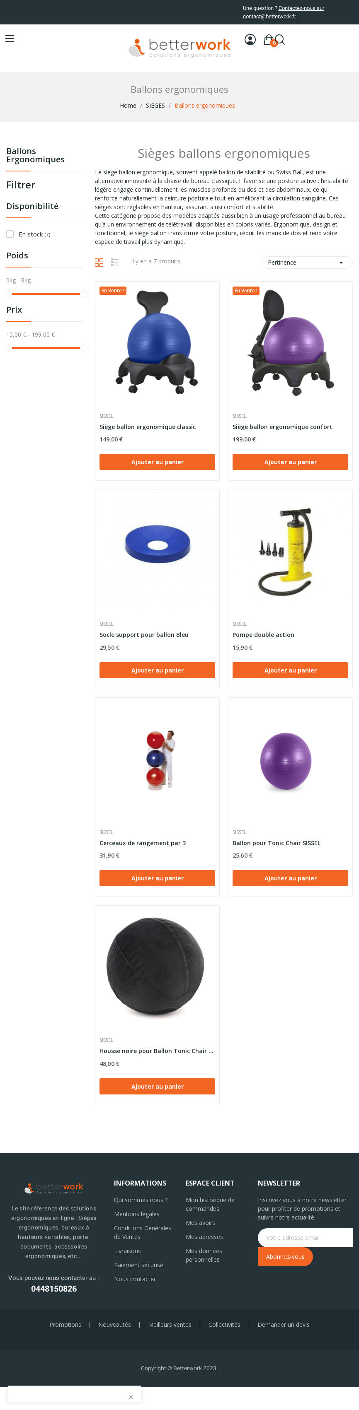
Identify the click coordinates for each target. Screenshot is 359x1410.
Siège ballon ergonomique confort (282, 427)
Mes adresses (204, 1237)
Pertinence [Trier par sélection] (307, 263)
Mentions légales (137, 1214)
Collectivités (224, 1325)
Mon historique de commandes (210, 1204)
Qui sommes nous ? (140, 1200)
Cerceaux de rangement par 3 (142, 843)
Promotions (65, 1325)
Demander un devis (283, 1325)
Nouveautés (114, 1325)
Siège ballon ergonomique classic (147, 427)
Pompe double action (263, 635)
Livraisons (127, 1251)
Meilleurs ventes (170, 1325)
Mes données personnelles (204, 1255)
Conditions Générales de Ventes (142, 1232)
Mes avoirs (200, 1223)
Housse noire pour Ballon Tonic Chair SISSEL (157, 1051)
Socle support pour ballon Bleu (144, 635)
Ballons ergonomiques (35, 156)
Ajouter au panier (157, 462)
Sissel (106, 416)
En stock (34, 234)
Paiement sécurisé (138, 1265)
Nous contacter (135, 1279)
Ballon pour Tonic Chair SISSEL (276, 843)
